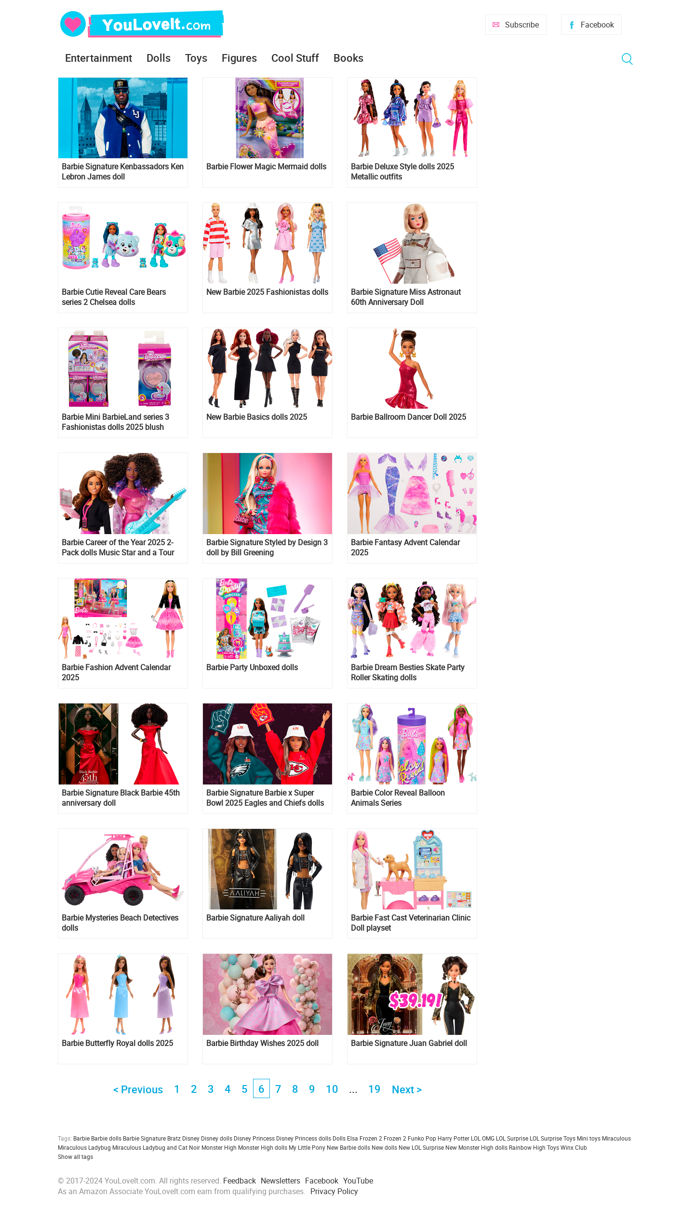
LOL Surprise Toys (552, 1138)
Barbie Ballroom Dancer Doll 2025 (408, 417)
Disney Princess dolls (303, 1138)
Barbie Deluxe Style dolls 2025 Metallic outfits (402, 172)
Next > (407, 1089)
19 (374, 1089)
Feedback (239, 1180)
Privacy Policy (334, 1191)
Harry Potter (453, 1138)
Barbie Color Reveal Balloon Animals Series (398, 798)
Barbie (81, 1138)
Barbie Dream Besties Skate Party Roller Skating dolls (408, 672)
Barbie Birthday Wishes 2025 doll (262, 1043)
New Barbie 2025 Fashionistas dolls (267, 292)
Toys (196, 58)
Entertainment (98, 58)
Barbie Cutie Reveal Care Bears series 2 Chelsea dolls (114, 297)
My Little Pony (307, 1147)
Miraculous (616, 1138)
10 (332, 1089)
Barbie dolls (106, 1138)
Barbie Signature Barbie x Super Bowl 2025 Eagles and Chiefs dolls (265, 798)
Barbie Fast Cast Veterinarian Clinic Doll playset (410, 923)
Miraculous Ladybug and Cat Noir (156, 1147)
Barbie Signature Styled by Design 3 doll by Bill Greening (267, 547)
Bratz (174, 1138)
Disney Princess (254, 1138)
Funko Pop (422, 1138)
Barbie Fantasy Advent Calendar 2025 (405, 547)
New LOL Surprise (421, 1147)
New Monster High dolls (476, 1147)
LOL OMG (482, 1138)
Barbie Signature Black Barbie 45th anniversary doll (121, 798)
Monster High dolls (262, 1147)
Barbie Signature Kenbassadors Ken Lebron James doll (123, 172)
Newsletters (280, 1180)
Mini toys (589, 1138)
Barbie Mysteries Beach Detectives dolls (120, 923)
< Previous (138, 1089)
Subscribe (522, 24)
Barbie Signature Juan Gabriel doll (409, 1043)
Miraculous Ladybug (84, 1147)
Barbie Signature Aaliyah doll (255, 918)
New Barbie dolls (348, 1147)
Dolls (159, 58)
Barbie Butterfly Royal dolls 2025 (117, 1043)
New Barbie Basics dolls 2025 (256, 417)
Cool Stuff (295, 58)
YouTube (358, 1180)
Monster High (219, 1147)
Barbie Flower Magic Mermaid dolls (266, 167)
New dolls (384, 1147)
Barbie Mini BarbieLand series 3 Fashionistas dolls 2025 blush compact (115, 422)
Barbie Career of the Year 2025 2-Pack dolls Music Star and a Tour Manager (118, 547)
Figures (239, 58)
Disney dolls (216, 1138)
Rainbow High (527, 1147)
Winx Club (574, 1147)
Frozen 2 (395, 1138)
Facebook (597, 24)
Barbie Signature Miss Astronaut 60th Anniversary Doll (406, 297)
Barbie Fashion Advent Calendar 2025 (116, 672)
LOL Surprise (512, 1138)
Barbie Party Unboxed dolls (252, 667)
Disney (191, 1138)
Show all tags (75, 1156)
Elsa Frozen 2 (364, 1138)
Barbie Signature (144, 1138)
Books (348, 58)
